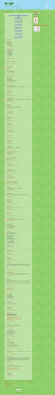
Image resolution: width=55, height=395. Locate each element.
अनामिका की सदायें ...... (10, 272)
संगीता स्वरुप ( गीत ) (9, 85)
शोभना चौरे (8, 206)
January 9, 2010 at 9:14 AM (10, 46)
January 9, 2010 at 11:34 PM (11, 275)
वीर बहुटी (9, 3)
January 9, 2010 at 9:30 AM (10, 73)
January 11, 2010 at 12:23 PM (11, 347)
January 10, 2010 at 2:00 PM (11, 304)
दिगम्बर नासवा (8, 146)
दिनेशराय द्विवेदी (9, 98)
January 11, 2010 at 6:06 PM (11, 353)
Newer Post (7, 381)
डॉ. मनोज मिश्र (9, 43)
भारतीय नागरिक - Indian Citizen (11, 181)
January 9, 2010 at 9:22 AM (10, 58)
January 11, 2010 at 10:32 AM (11, 326)
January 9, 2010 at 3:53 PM (10, 178)
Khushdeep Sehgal (9, 49)
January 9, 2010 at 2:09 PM (10, 166)
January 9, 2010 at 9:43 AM (10, 82)
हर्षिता (7, 257)
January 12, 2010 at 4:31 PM (11, 370)
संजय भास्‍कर (8, 373)
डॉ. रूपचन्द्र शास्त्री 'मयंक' (10, 76)
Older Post (30, 381)
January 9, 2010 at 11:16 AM (11, 120)
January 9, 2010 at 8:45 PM (10, 215)
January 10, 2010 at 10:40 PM (11, 321)
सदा (7, 324)
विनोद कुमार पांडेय (9, 356)
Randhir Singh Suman (10, 61)
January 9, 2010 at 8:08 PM (10, 203)
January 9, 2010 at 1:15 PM (10, 143)
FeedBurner (20, 392)
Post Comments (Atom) (11, 383)
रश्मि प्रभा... (8, 293)
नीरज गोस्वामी (8, 193)
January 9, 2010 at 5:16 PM (10, 190)
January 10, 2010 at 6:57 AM (11, 290)
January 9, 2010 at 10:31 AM (11, 108)
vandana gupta (9, 129)
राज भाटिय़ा (8, 169)
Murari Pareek (9, 329)
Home (18, 381)
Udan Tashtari (9, 111)
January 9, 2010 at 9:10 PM (10, 228)
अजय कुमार (8, 307)
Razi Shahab (9, 135)
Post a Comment (8, 377)
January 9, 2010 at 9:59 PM (10, 254)
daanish (8, 231)
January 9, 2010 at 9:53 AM (10, 95)
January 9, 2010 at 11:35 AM (11, 132)
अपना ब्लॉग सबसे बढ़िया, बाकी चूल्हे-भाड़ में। (12, 368)
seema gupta (9, 123)
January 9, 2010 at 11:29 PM (11, 269)
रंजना (7, 350)
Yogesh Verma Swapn (10, 218)
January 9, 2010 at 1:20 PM (10, 154)
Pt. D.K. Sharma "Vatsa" (10, 157)
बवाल (7, 278)
